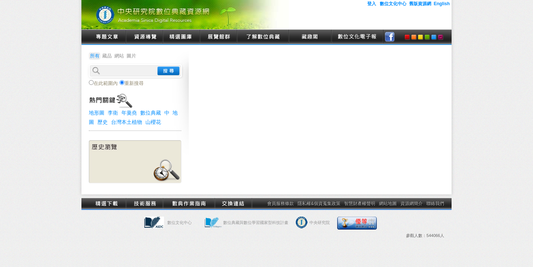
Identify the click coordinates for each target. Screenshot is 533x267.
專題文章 (107, 37)
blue (434, 37)
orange (414, 37)
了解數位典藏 (263, 37)
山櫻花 (153, 122)
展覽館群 (218, 37)
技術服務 (144, 203)
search (168, 70)
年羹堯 (129, 113)
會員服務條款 (280, 203)
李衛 (113, 113)
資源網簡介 (411, 203)
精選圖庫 (181, 37)
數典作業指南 (189, 203)
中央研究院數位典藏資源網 (185, 14)
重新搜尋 (132, 83)
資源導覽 (144, 37)
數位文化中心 (179, 222)
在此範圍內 (103, 83)
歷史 (102, 122)
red (407, 37)
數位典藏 (150, 113)
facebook (390, 37)
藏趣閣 (310, 37)
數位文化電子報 (357, 37)
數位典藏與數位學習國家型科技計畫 (255, 222)
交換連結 (233, 203)
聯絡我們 (435, 203)
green (427, 37)
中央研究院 (319, 222)
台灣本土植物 (126, 122)
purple (440, 37)
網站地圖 (388, 203)
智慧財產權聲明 (359, 203)
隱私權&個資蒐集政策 (319, 203)
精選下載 (107, 203)
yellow (420, 37)
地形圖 (96, 113)
